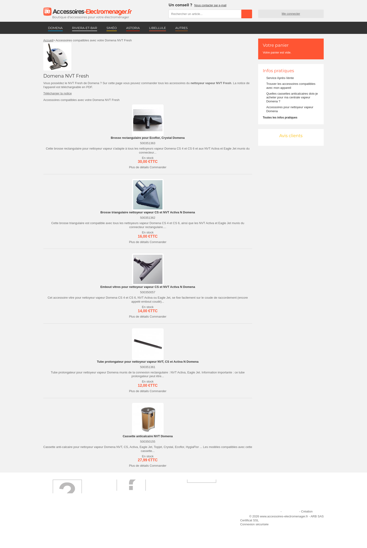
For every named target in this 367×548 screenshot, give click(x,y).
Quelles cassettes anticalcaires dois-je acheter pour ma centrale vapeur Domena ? (292, 97)
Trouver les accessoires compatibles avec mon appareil (291, 86)
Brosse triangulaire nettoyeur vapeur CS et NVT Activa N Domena (147, 212)
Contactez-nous (56, 536)
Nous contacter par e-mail (210, 5)
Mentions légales (268, 511)
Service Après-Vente (280, 78)
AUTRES (181, 28)
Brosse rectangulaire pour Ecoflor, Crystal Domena (148, 138)
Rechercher (246, 14)
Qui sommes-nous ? (59, 517)
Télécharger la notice (57, 93)
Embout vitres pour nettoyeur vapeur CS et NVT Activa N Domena (147, 287)
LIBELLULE (157, 28)
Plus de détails (139, 167)
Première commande (60, 524)
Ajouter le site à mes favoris (195, 517)
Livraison (117, 517)
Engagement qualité (59, 530)
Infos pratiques (278, 70)
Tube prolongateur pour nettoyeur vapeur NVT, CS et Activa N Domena (147, 361)
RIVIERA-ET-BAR (84, 28)
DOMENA (55, 28)
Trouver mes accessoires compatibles (136, 536)
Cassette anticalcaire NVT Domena (148, 436)
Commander (158, 167)
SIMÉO (111, 28)
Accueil (48, 40)
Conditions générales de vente (131, 530)
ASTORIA (133, 28)
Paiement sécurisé (123, 524)
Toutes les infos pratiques (280, 117)
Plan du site (290, 511)
